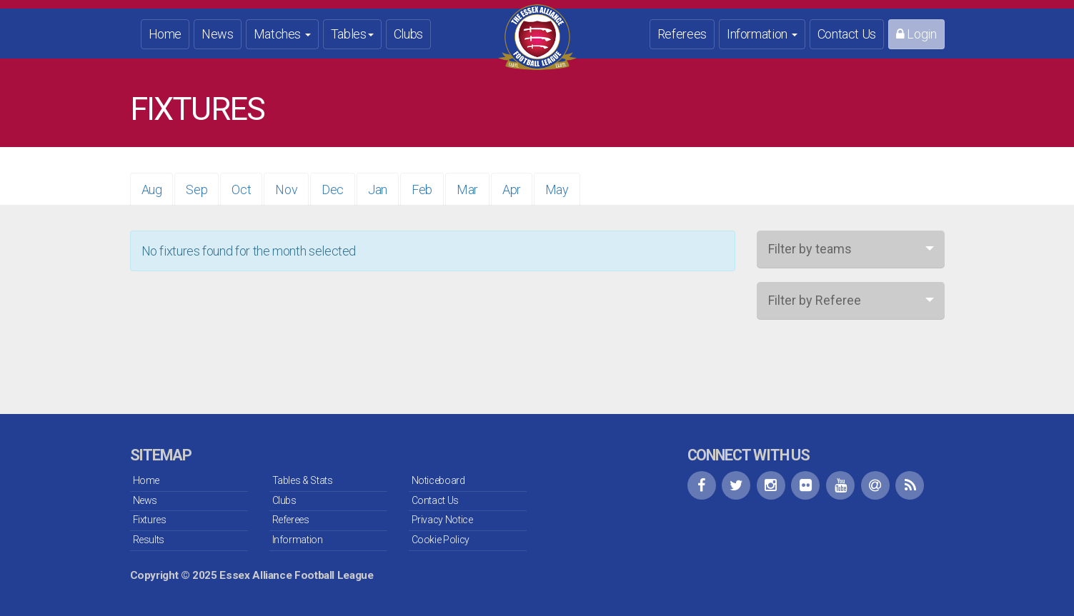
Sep (196, 189)
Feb (422, 189)
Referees (682, 33)
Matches (282, 33)
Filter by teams (810, 248)
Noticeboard (438, 480)
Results (148, 539)
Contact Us (846, 33)
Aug (151, 189)
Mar (467, 189)
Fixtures (149, 519)
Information (762, 33)
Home (165, 33)
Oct (241, 189)
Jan (377, 189)
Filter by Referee (814, 300)
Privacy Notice (442, 519)
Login (916, 33)
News (218, 33)
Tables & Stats (302, 480)
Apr (511, 189)
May (557, 189)
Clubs (408, 33)
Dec (333, 189)
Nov (286, 189)
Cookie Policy (440, 539)
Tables (352, 33)
